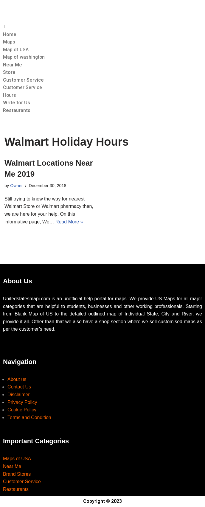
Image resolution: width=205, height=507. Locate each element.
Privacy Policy (22, 402)
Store (9, 72)
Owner (16, 185)
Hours (9, 95)
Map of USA (16, 49)
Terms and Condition (29, 417)
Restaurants (16, 110)
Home (9, 34)
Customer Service (23, 80)
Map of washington (24, 57)
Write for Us (16, 103)
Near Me (12, 65)
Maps (9, 42)
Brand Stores (17, 474)
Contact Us (19, 387)
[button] (102, 27)
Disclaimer (18, 394)
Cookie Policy (21, 410)
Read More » (69, 221)
